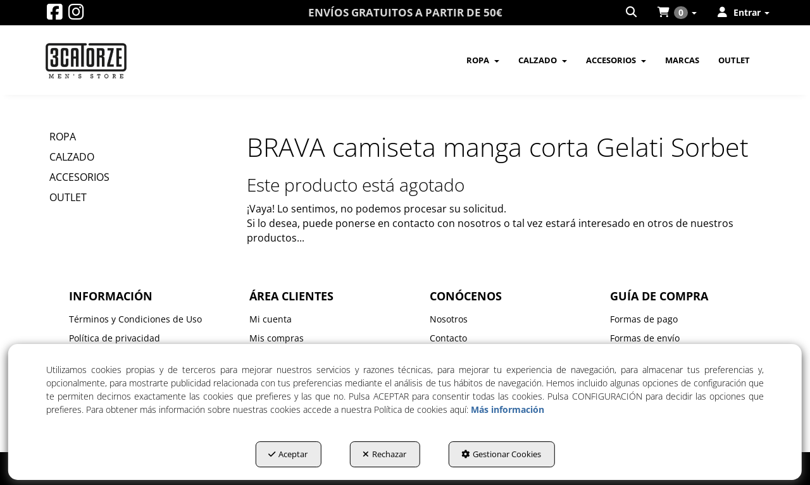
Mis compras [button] (276, 338)
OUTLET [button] (68, 197)
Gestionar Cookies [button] (501, 454)
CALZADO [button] (71, 157)
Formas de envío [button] (645, 338)
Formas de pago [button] (644, 319)
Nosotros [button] (449, 319)
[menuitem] (632, 12)
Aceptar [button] (288, 454)
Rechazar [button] (384, 454)
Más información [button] (507, 409)
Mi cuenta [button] (270, 319)
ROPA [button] (62, 137)
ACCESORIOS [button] (79, 177)
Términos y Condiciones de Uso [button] (135, 319)
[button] (55, 15)
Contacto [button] (448, 338)
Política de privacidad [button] (114, 338)
